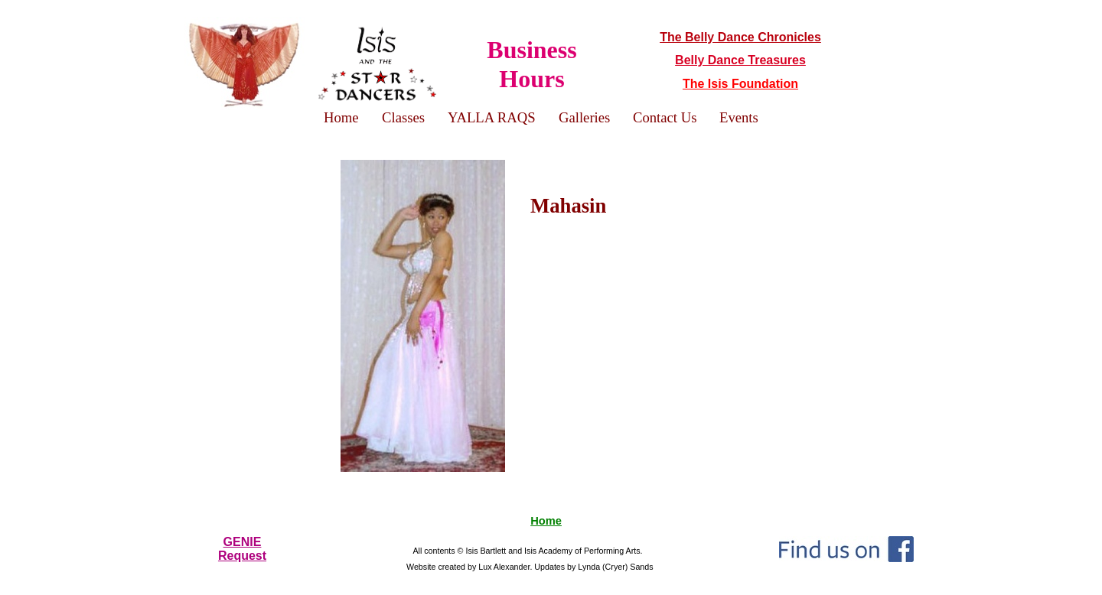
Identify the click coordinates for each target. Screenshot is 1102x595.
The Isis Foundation (740, 83)
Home (546, 521)
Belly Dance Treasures (740, 60)
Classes (403, 117)
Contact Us (664, 117)
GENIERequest (242, 548)
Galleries (584, 117)
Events (738, 117)
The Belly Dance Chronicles (740, 37)
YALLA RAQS (492, 117)
